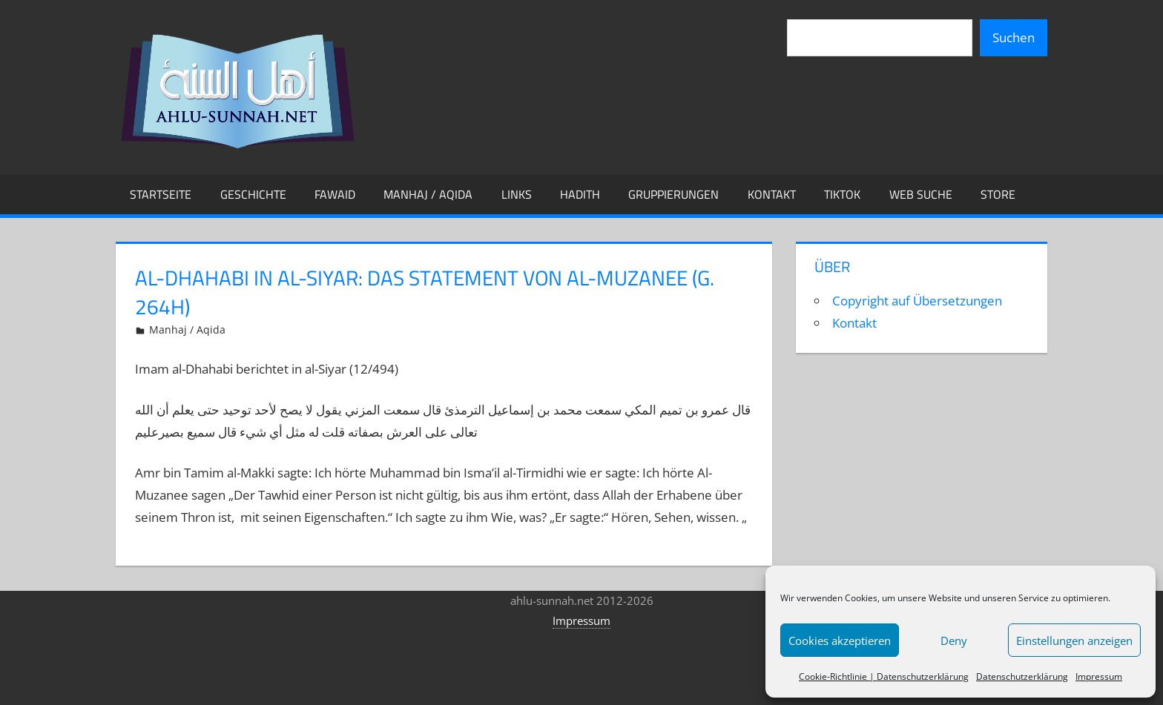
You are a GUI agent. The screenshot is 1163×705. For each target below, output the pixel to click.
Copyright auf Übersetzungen (917, 300)
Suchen (1013, 37)
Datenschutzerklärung (1022, 676)
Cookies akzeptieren (839, 640)
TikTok (842, 194)
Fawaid (334, 194)
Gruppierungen (673, 194)
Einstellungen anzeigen (1074, 640)
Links (516, 194)
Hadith (580, 194)
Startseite (160, 194)
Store (998, 194)
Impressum (1098, 676)
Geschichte (253, 194)
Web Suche (920, 194)
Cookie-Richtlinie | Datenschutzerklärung (884, 676)
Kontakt (772, 194)
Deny (953, 640)
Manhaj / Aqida (427, 194)
